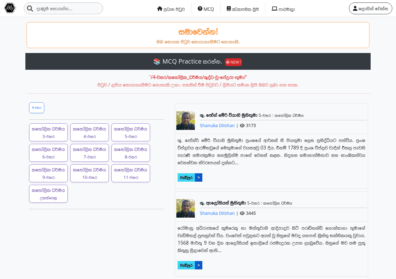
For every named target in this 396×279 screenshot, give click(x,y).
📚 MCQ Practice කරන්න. (197, 61)
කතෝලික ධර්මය (289, 115)
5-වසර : (267, 115)
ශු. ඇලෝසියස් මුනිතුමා (223, 202)
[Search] (63, 8)
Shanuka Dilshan (218, 125)
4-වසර (36, 107)
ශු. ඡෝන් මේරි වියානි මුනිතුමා (229, 115)
